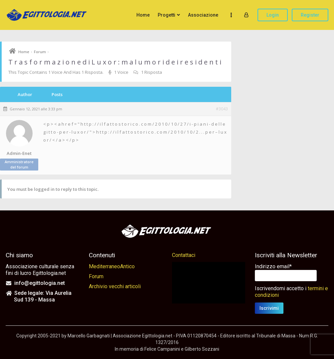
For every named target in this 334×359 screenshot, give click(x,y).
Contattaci (183, 255)
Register (310, 15)
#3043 (222, 109)
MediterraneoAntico (112, 266)
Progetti (166, 15)
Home (143, 15)
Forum (40, 51)
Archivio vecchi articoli (115, 286)
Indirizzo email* (273, 266)
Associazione (203, 15)
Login (272, 15)
